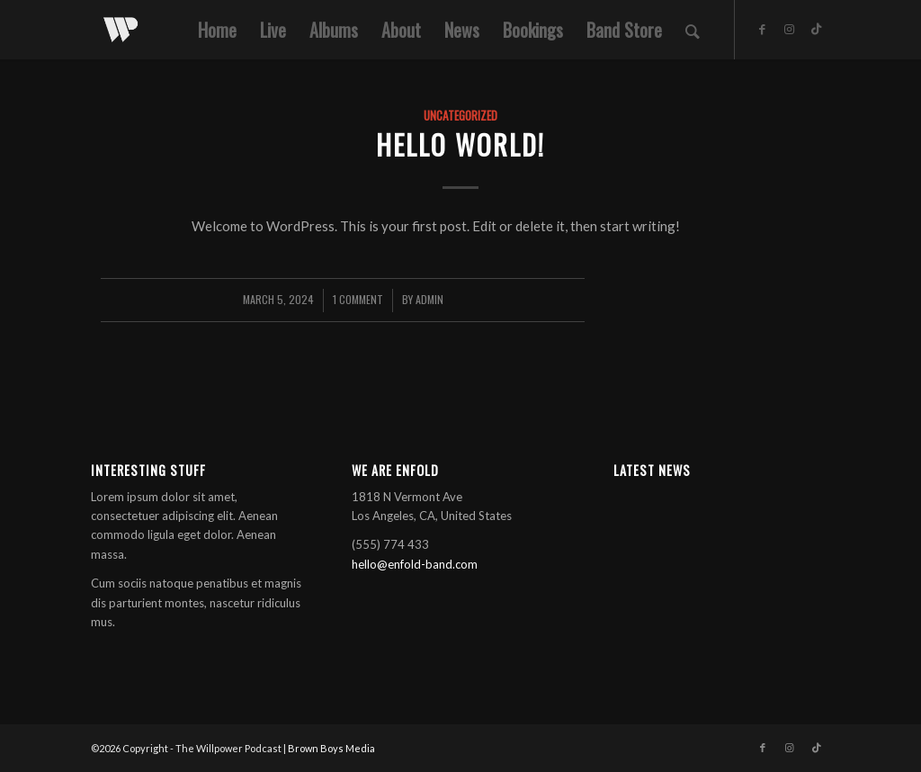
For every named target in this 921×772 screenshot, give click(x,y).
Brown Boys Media (331, 748)
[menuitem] (217, 29)
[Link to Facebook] (762, 28)
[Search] (692, 29)
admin (429, 299)
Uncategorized (460, 115)
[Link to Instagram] (789, 28)
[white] (120, 29)
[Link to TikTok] (816, 28)
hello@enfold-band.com (415, 564)
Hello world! (460, 144)
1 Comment (358, 299)
